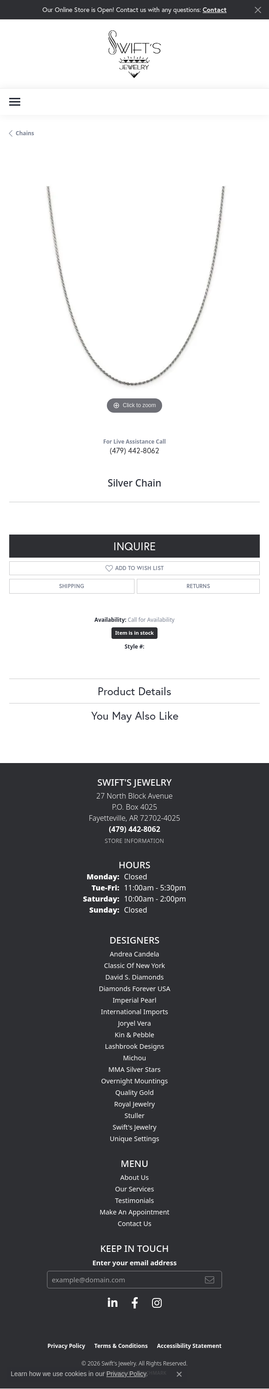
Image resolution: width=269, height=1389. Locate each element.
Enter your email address (134, 1262)
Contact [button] (215, 9)
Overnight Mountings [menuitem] (134, 1080)
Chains (25, 133)
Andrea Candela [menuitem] (134, 954)
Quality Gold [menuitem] (134, 1092)
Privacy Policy (66, 1346)
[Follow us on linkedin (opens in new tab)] (112, 1303)
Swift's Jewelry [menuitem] (135, 1127)
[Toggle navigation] (14, 102)
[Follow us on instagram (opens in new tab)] (156, 1303)
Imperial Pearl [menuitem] (134, 1000)
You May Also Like (134, 715)
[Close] (257, 10)
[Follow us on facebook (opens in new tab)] (135, 1303)
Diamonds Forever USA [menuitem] (134, 988)
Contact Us (134, 1223)
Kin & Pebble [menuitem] (134, 1034)
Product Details (134, 691)
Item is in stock (134, 632)
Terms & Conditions (121, 1346)
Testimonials (134, 1200)
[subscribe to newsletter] (210, 1279)
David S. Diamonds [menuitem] (134, 977)
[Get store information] (134, 841)
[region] (134, 290)
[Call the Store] (134, 829)
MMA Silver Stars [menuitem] (134, 1069)
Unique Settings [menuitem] (134, 1138)
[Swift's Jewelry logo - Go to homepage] (134, 54)
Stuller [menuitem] (134, 1115)
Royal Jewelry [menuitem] (134, 1104)
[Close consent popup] (179, 1374)
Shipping (71, 586)
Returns (198, 586)
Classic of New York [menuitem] (134, 965)
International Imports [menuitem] (134, 1011)
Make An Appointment (134, 1212)
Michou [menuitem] (134, 1057)
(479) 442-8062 (134, 450)
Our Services (134, 1189)
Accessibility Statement (189, 1346)
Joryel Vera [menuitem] (134, 1023)
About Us (134, 1177)
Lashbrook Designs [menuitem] (134, 1046)
